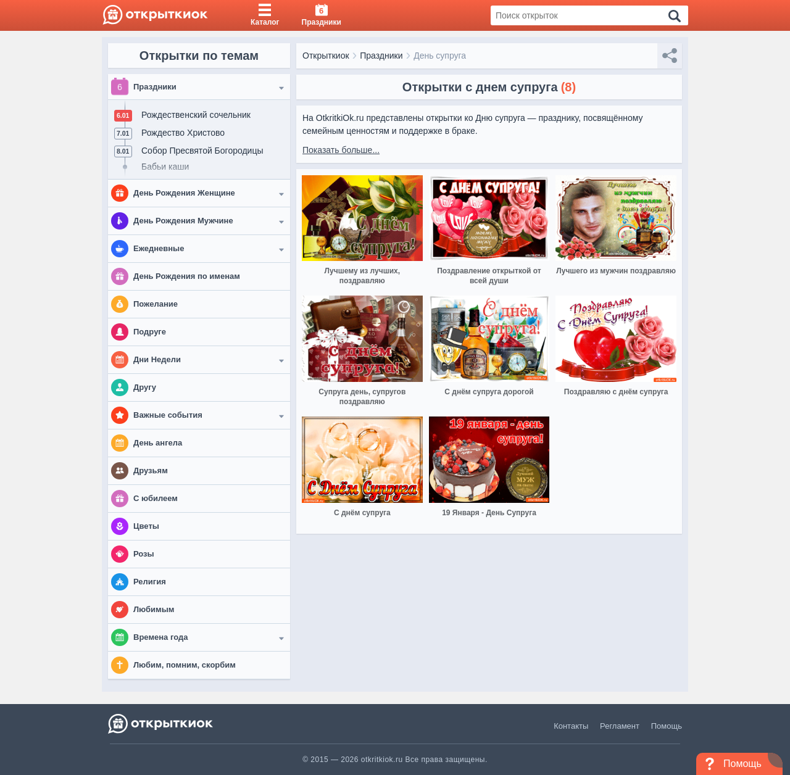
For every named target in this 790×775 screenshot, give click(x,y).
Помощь (666, 726)
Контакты (571, 726)
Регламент (619, 726)
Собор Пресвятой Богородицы (202, 150)
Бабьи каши (165, 167)
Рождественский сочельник (196, 115)
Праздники (381, 55)
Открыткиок (325, 55)
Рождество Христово (183, 133)
